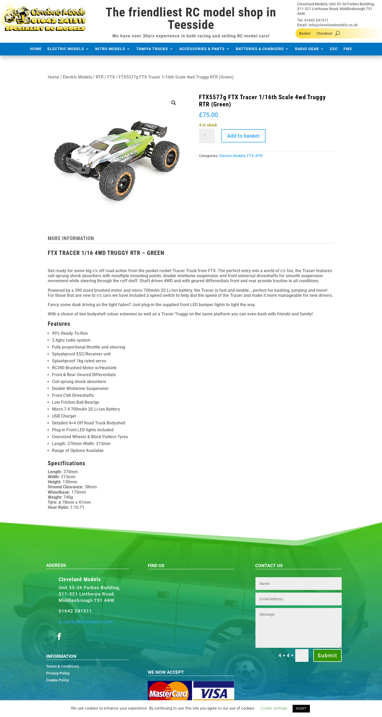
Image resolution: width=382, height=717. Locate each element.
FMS (348, 49)
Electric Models (65, 49)
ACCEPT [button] (301, 708)
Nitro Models (110, 49)
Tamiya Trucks (152, 49)
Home (36, 49)
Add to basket (243, 136)
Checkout (324, 34)
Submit (327, 655)
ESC (334, 49)
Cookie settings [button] (274, 708)
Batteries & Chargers (260, 49)
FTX (111, 77)
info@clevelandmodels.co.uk (333, 25)
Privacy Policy (58, 673)
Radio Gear (307, 49)
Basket (305, 34)
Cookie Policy (57, 680)
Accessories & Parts (202, 49)
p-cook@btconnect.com (86, 621)
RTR (99, 77)
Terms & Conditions (62, 666)
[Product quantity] (207, 135)
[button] (174, 103)
